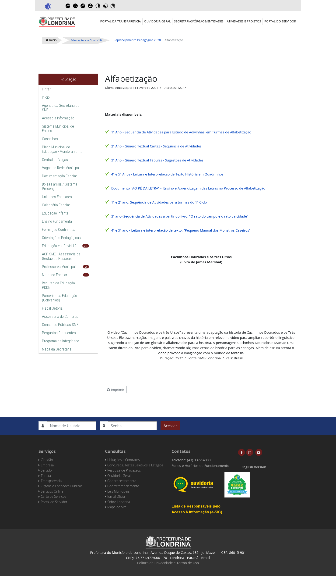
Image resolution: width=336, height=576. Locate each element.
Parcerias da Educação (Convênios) (59, 297)
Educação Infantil (55, 213)
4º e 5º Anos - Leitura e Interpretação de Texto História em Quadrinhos (167, 174)
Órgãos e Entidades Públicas (61, 486)
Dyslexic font (90, 6)
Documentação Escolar (59, 176)
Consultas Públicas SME (60, 324)
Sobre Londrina (118, 502)
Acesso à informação (58, 118)
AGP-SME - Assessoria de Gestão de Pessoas (61, 256)
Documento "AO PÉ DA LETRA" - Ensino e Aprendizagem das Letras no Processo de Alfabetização (188, 188)
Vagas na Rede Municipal (61, 168)
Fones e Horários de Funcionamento (200, 465)
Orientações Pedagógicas (61, 238)
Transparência (51, 481)
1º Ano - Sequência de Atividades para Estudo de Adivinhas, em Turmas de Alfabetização (181, 132)
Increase (68, 6)
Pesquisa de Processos (124, 470)
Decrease (75, 6)
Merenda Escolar (54, 275)
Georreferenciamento (123, 486)
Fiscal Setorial (52, 308)
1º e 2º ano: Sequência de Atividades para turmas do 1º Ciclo (159, 202)
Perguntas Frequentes (59, 333)
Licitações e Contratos (123, 460)
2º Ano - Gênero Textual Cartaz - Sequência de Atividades (156, 146)
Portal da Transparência (120, 21)
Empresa (47, 465)
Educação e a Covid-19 (59, 246)
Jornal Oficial (116, 496)
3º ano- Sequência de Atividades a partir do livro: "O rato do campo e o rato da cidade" (179, 216)
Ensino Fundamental (57, 221)
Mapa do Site (116, 507)
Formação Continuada (58, 229)
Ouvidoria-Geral (157, 21)
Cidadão (47, 460)
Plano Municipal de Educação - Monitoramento (62, 149)
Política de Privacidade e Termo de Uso (168, 562)
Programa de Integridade (60, 341)
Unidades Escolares (57, 197)
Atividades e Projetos (244, 21)
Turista (46, 475)
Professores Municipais (59, 267)
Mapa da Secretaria (56, 349)
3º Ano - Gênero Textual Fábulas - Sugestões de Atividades (157, 160)
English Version (254, 467)
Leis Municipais (118, 491)
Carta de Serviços (53, 496)
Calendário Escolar (56, 205)
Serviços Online (52, 491)
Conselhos (50, 139)
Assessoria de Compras (60, 316)
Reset (83, 6)
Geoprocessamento (121, 481)
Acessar (170, 425)
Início (46, 97)
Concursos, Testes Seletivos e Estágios (135, 465)
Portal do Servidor (280, 21)
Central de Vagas (55, 159)
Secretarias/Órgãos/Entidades (199, 21)
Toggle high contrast (98, 6)
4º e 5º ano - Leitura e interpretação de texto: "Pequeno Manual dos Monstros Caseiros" (181, 230)
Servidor (47, 470)
